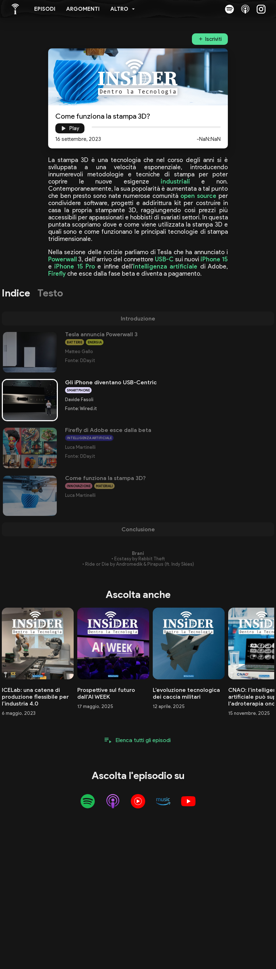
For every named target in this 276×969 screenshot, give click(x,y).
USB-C (164, 259)
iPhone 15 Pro (74, 266)
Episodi (44, 9)
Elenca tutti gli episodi (143, 740)
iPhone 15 (214, 259)
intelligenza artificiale (165, 266)
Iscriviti (213, 39)
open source (198, 195)
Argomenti (83, 9)
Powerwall (62, 259)
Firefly (57, 273)
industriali (175, 181)
